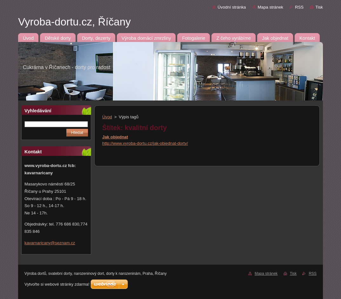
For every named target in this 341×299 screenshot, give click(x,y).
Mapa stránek (270, 7)
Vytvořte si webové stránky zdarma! (57, 284)
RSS (299, 7)
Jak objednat (115, 137)
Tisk (319, 7)
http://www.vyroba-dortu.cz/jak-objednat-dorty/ (145, 143)
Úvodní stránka (231, 7)
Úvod (107, 117)
